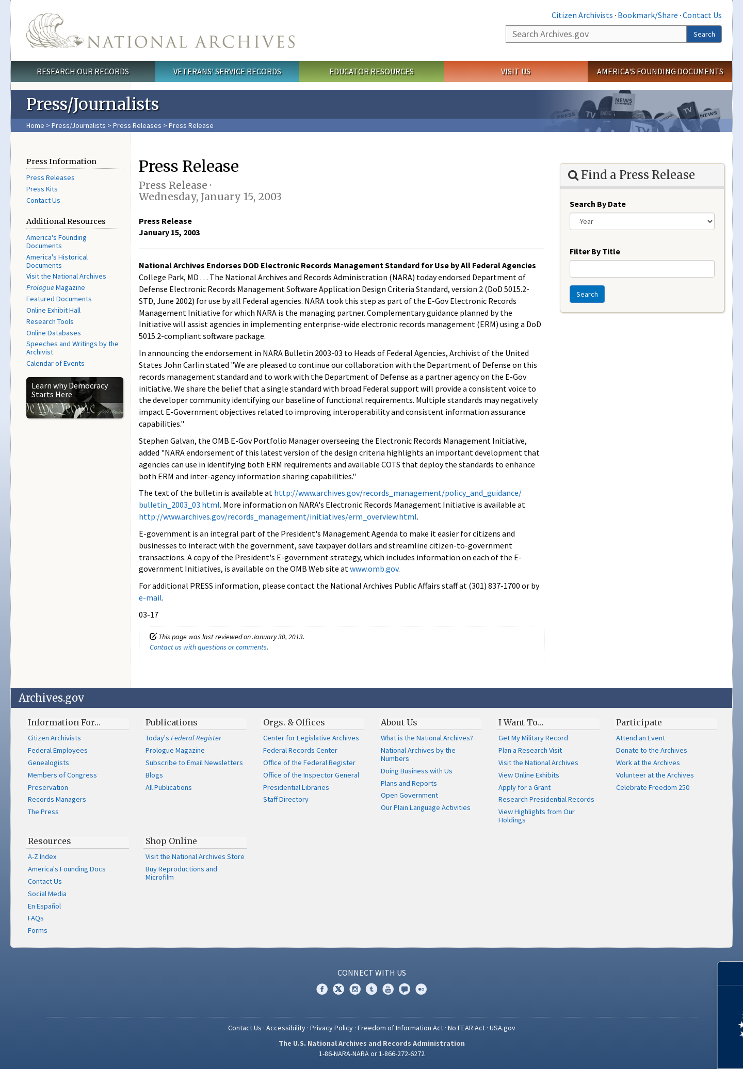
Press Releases (137, 125)
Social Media (47, 893)
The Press (43, 811)
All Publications (169, 787)
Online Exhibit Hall (53, 310)
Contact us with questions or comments (208, 647)
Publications (172, 722)
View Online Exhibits (528, 775)
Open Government (409, 795)
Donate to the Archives (651, 750)
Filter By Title (595, 251)
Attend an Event (640, 737)
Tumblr (371, 989)
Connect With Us (371, 972)
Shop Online (171, 841)
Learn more (651, 1050)
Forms (37, 930)
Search (704, 34)
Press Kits (42, 188)
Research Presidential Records (546, 799)
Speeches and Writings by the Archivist (72, 348)
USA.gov (502, 1027)
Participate (639, 722)
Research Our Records (83, 71)
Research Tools (50, 321)
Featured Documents (59, 298)
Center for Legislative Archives (311, 737)
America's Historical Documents (57, 261)
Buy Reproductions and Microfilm (181, 873)
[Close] (730, 973)
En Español (44, 906)
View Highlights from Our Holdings (536, 815)
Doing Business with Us (417, 770)
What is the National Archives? (427, 737)
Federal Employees (58, 750)
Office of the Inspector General (311, 775)
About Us (399, 722)
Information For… (64, 722)
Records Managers (57, 799)
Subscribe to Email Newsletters (194, 762)
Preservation (48, 787)
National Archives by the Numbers (418, 754)
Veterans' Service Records (227, 71)
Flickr (421, 989)
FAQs (36, 917)
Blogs (154, 775)
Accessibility (285, 1027)
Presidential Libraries (296, 787)
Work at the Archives (648, 762)
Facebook (322, 989)
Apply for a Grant (524, 787)
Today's (183, 737)
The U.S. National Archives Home (160, 30)
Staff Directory (286, 799)
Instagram (355, 989)
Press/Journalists (79, 125)
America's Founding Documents (660, 71)
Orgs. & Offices (294, 722)
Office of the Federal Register (309, 762)
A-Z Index (42, 856)
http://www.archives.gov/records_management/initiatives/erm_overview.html (278, 516)
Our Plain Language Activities (426, 807)
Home (35, 125)
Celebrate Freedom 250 (652, 787)
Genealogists (48, 762)
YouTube (388, 989)
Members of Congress (62, 775)
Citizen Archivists (582, 15)
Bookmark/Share (648, 15)
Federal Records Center (300, 750)
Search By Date (598, 204)
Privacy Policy (331, 1027)
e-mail (150, 597)
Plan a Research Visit (530, 750)
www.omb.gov (374, 568)
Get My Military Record (533, 737)
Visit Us (515, 71)
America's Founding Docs (67, 868)
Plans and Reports (409, 783)
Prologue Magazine (175, 750)
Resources (49, 841)
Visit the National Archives (66, 276)
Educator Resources (371, 71)
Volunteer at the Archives (655, 775)
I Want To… (520, 722)
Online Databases (53, 332)
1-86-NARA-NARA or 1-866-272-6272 (372, 1053)
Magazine (55, 287)
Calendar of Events (55, 363)
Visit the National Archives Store (195, 856)
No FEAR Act (466, 1027)
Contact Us (702, 15)
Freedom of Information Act (400, 1027)
